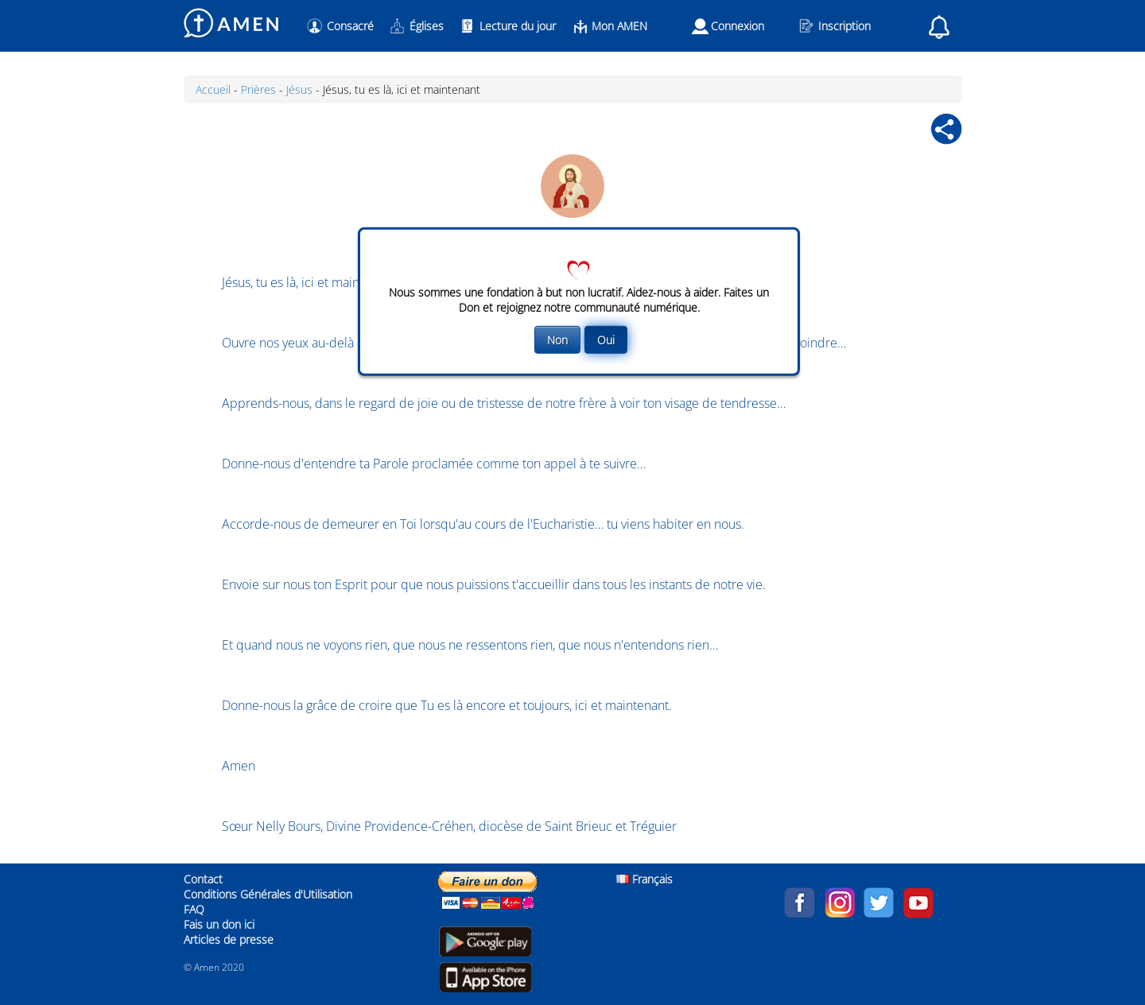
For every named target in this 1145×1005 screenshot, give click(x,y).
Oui (606, 339)
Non (557, 339)
